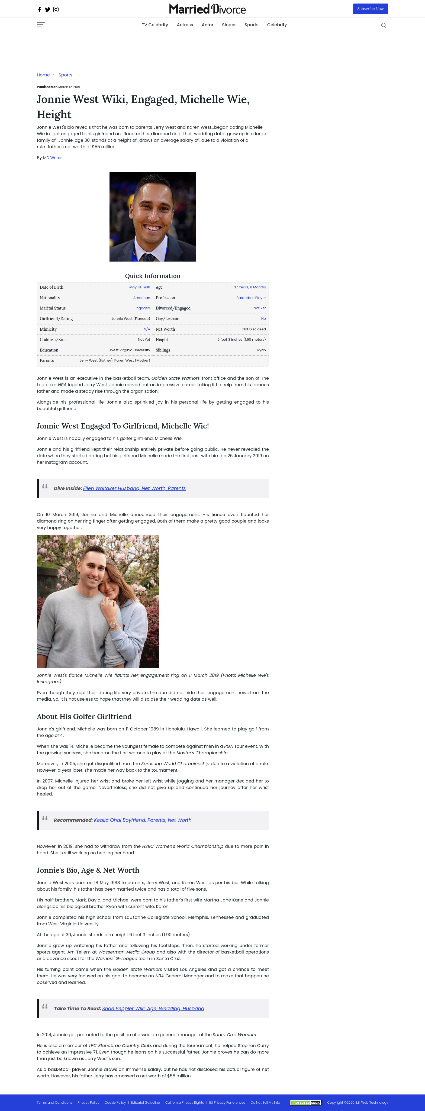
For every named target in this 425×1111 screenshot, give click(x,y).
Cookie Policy (115, 1102)
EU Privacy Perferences (227, 1102)
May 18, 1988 (139, 287)
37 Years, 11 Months (250, 287)
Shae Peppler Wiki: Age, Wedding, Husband (153, 1008)
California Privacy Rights (184, 1102)
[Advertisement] (80, 43)
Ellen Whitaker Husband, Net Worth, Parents (134, 488)
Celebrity (277, 25)
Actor (207, 25)
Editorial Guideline (145, 1102)
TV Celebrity (155, 25)
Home (43, 75)
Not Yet (260, 308)
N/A (147, 329)
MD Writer (52, 157)
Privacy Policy (88, 1102)
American (141, 297)
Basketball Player (251, 297)
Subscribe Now (371, 8)
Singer (229, 25)
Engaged (142, 308)
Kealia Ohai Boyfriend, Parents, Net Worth (143, 820)
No (263, 318)
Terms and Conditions (54, 1102)
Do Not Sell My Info (265, 1102)
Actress (185, 25)
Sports (251, 25)
